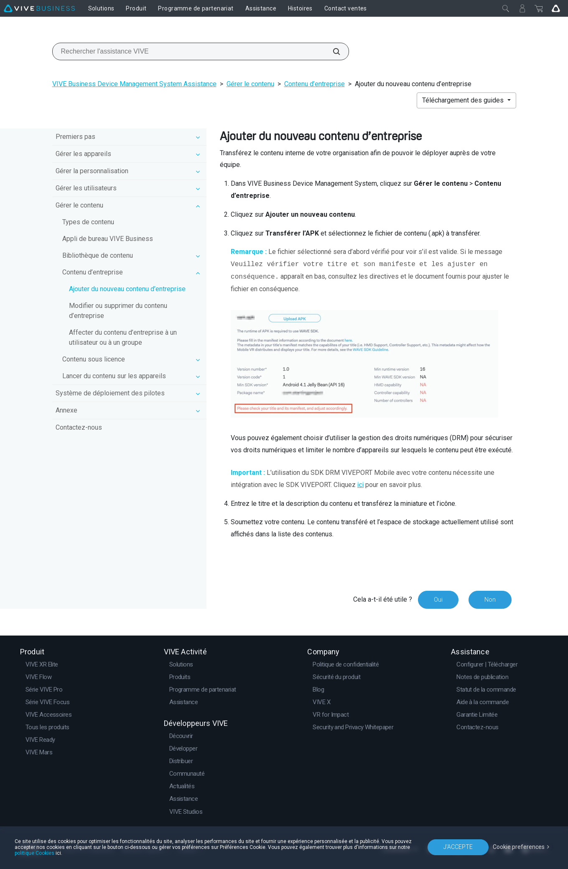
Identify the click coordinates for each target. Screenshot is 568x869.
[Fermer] (505, 8)
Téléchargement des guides (463, 100)
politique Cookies (34, 853)
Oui (438, 599)
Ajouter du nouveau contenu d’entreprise (127, 289)
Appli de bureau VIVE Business (107, 239)
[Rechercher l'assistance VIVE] (331, 51)
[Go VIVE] (556, 8)
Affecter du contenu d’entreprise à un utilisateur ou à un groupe (123, 337)
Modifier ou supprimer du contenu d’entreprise (118, 311)
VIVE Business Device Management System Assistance (134, 84)
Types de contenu (88, 222)
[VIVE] (39, 8)
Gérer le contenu (250, 84)
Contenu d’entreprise (314, 84)
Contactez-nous (79, 427)
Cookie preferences (519, 846)
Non (490, 599)
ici (360, 484)
